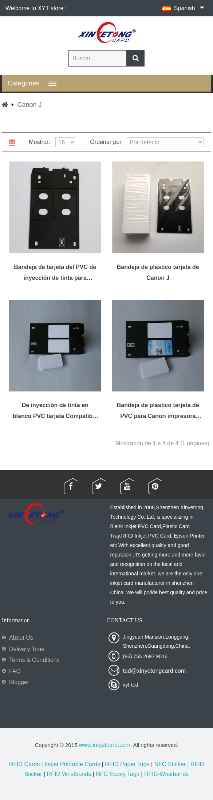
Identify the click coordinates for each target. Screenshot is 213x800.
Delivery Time (26, 649)
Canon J (29, 104)
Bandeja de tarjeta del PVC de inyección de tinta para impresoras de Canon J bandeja (55, 273)
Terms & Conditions (34, 660)
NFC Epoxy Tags (117, 774)
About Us (21, 638)
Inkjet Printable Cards (72, 764)
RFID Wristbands (69, 774)
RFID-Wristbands (166, 774)
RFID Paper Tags (127, 764)
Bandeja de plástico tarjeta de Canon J (158, 272)
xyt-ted (130, 685)
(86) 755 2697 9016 (145, 656)
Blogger (19, 682)
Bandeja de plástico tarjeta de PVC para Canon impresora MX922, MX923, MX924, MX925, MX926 (158, 411)
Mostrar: (39, 142)
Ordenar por (105, 142)
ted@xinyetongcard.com (154, 671)
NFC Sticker (170, 764)
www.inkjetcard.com (104, 745)
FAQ (15, 671)
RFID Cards (24, 764)
